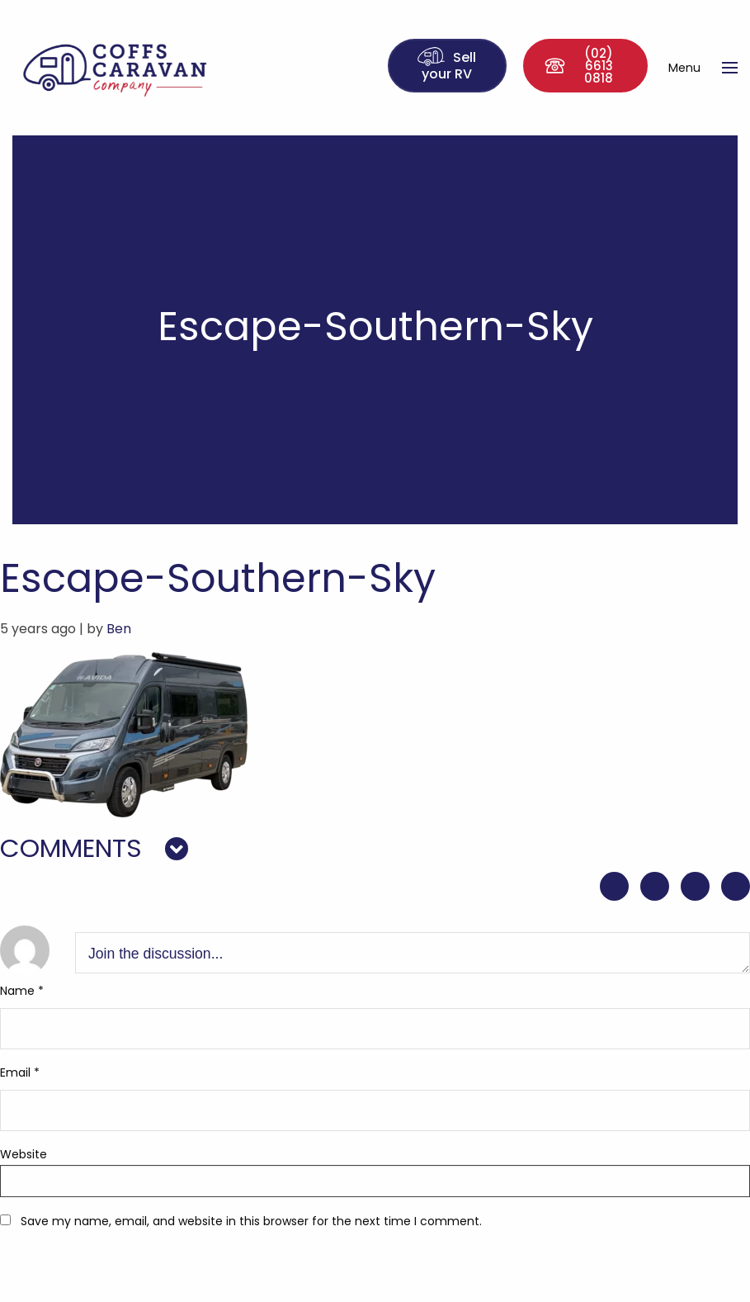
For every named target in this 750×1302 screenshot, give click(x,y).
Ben (118, 628)
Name (22, 990)
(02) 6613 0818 (579, 66)
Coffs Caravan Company (138, 67)
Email (20, 1072)
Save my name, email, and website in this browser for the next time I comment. (251, 1221)
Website (23, 1154)
